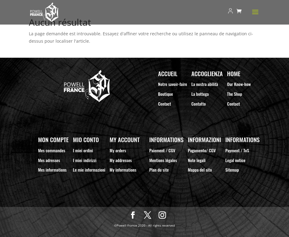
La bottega (200, 94)
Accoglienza (207, 73)
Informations (166, 139)
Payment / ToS (237, 150)
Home (233, 73)
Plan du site (159, 169)
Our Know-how (239, 84)
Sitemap (232, 169)
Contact (164, 103)
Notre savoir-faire (172, 84)
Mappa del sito (200, 169)
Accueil (167, 73)
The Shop (234, 94)
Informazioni (204, 139)
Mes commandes (51, 150)
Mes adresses (49, 160)
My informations (123, 169)
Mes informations (52, 169)
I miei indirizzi (84, 160)
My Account (125, 139)
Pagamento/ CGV (202, 150)
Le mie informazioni (89, 169)
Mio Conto (86, 139)
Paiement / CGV (162, 150)
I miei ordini (83, 150)
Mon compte (53, 139)
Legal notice (235, 160)
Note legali (197, 160)
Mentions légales (163, 160)
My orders (118, 150)
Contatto (198, 103)
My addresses (121, 160)
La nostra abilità (204, 84)
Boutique (165, 94)
